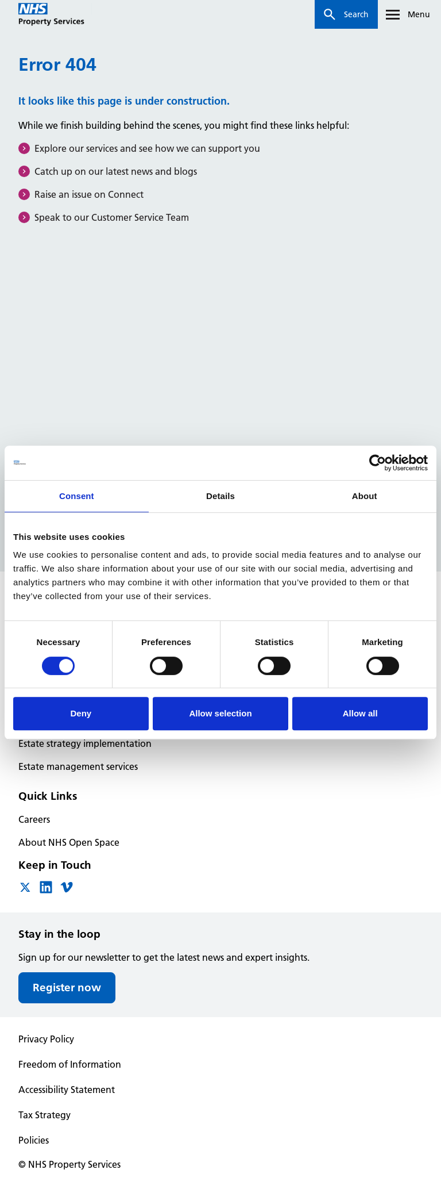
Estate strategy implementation (85, 743)
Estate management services (78, 766)
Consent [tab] (76, 496)
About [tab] (364, 496)
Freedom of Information (69, 1064)
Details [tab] (220, 496)
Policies (33, 1140)
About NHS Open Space (68, 842)
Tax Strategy (44, 1115)
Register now (67, 987)
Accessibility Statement (66, 1089)
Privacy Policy (46, 1039)
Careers (34, 819)
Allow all (360, 713)
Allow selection (220, 713)
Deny (80, 713)
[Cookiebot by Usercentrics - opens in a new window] (377, 462)
